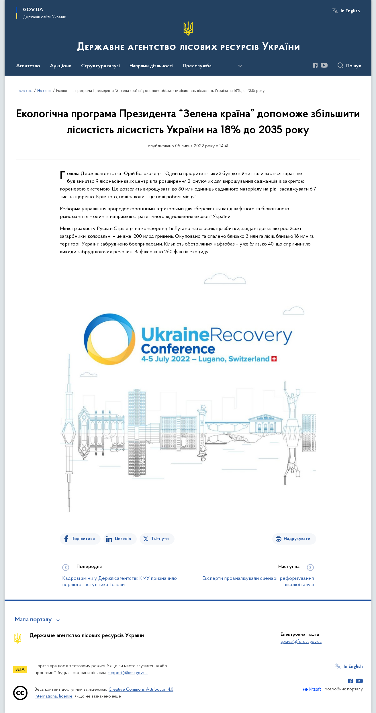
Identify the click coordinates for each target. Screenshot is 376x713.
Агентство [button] (28, 66)
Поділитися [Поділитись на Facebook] (83, 539)
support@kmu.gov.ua (128, 673)
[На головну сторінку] (188, 37)
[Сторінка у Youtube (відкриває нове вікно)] (324, 65)
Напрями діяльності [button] (151, 66)
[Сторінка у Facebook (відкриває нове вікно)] (315, 65)
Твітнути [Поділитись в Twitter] (160, 539)
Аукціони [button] (60, 66)
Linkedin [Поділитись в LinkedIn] (123, 539)
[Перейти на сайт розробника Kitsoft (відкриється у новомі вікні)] (312, 689)
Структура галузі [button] (100, 66)
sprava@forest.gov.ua (301, 641)
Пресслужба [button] (197, 66)
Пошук (353, 66)
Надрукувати (297, 539)
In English (350, 11)
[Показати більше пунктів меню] (240, 66)
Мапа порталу (33, 620)
